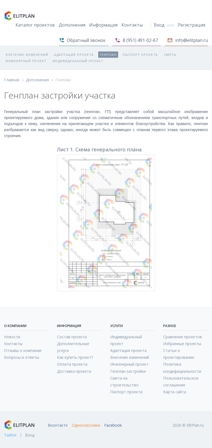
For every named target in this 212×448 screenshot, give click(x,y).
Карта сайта (174, 391)
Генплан (108, 55)
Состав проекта (72, 336)
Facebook (113, 425)
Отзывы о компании (22, 350)
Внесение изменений (27, 55)
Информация (103, 25)
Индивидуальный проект (78, 61)
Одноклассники (86, 425)
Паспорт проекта (140, 55)
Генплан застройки (128, 371)
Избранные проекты (182, 343)
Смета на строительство (124, 381)
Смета (170, 55)
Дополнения (72, 25)
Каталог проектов (35, 25)
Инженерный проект (26, 61)
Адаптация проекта (74, 55)
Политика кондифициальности (182, 368)
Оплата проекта (72, 364)
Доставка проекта (74, 371)
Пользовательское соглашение (181, 381)
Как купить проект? (75, 357)
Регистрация (191, 25)
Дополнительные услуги (73, 347)
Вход (159, 25)
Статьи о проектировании (178, 354)
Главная (11, 80)
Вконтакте (58, 425)
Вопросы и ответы (21, 357)
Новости (12, 336)
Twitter (10, 435)
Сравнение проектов (182, 336)
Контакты (132, 25)
